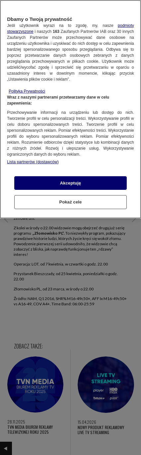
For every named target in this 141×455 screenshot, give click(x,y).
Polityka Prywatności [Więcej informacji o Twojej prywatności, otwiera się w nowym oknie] (27, 91)
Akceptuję (70, 183)
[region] (70, 109)
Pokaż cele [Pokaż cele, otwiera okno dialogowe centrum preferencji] (70, 201)
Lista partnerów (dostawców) (33, 162)
